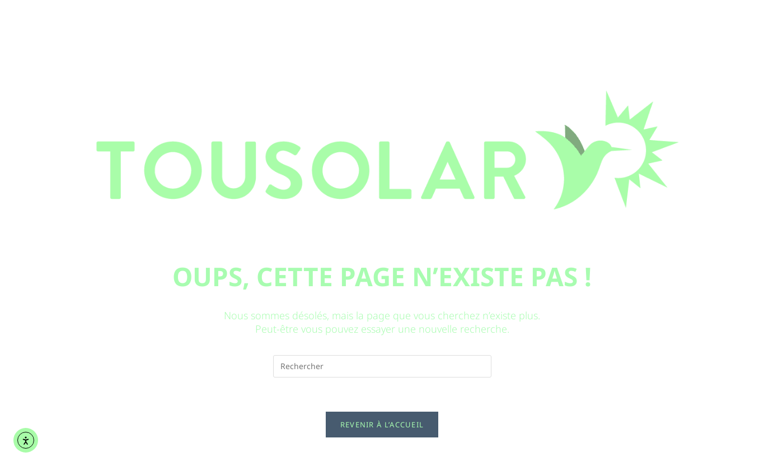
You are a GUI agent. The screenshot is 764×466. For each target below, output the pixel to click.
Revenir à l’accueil (382, 425)
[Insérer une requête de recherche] (382, 366)
